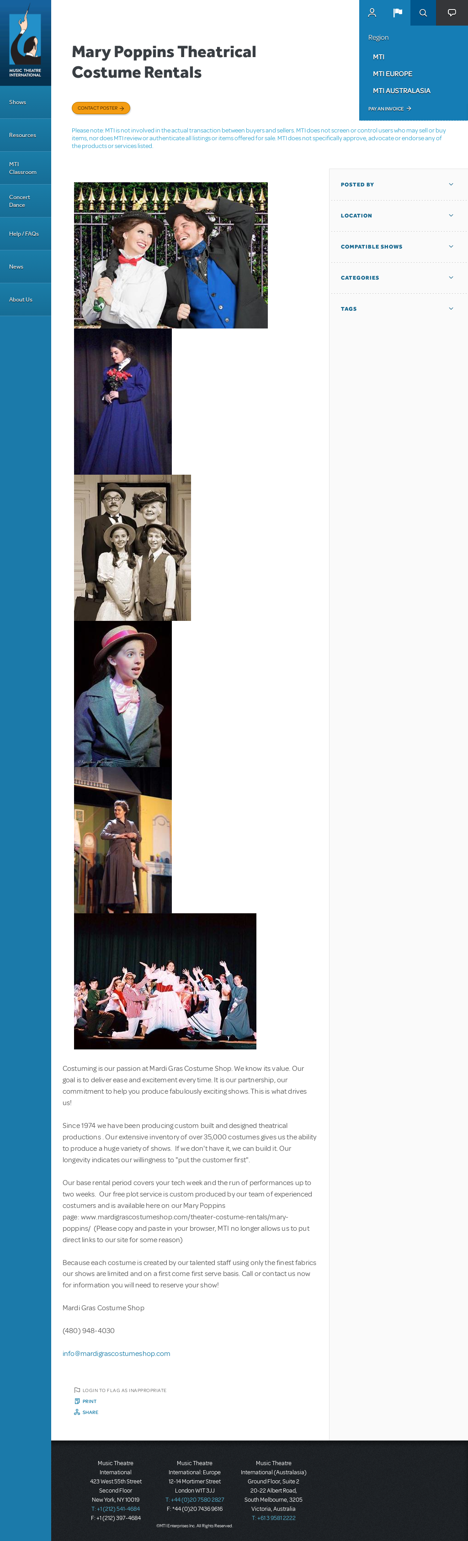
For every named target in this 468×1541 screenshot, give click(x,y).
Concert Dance (19, 201)
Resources (22, 135)
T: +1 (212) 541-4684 (115, 1509)
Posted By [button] (357, 184)
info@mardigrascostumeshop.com (117, 1353)
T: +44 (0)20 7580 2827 (194, 1500)
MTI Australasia (402, 90)
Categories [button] (360, 278)
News (16, 266)
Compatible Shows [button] (372, 247)
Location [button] (356, 215)
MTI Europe (392, 73)
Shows (17, 102)
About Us (20, 299)
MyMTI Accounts (372, 13)
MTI (378, 56)
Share (91, 1412)
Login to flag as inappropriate (125, 1390)
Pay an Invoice (386, 109)
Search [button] (423, 13)
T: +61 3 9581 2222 (274, 1518)
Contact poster (97, 108)
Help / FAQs (24, 234)
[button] (397, 13)
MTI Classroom (23, 168)
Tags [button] (349, 309)
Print (90, 1401)
